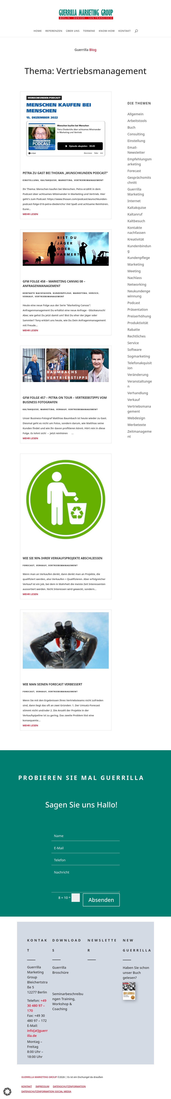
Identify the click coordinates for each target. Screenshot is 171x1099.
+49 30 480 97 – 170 (36, 1005)
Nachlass (134, 277)
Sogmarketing (138, 356)
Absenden (101, 899)
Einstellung (31, 180)
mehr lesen (30, 214)
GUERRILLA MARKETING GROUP (39, 1077)
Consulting (136, 134)
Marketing (65, 180)
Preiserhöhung (139, 316)
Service (94, 293)
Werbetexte (136, 424)
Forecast (29, 565)
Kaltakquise (49, 180)
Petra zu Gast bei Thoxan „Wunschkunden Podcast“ (65, 173)
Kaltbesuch (136, 221)
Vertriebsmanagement (89, 180)
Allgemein (135, 114)
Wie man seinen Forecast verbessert (52, 684)
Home (38, 31)
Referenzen (53, 31)
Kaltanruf (134, 214)
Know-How (107, 31)
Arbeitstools (137, 120)
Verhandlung (137, 393)
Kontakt (124, 31)
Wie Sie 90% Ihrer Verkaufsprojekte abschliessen (62, 558)
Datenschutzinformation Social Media (46, 1091)
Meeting (134, 271)
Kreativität (135, 239)
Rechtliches (136, 336)
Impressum (42, 1086)
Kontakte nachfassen (37, 293)
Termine (89, 31)
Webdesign (136, 418)
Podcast (133, 303)
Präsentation (137, 309)
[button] (7, 1091)
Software (134, 349)
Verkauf (28, 296)
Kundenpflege (62, 293)
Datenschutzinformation (69, 1086)
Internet (134, 201)
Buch (131, 127)
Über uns (72, 31)
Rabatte (133, 329)
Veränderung (137, 374)
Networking (136, 284)
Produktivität (137, 323)
